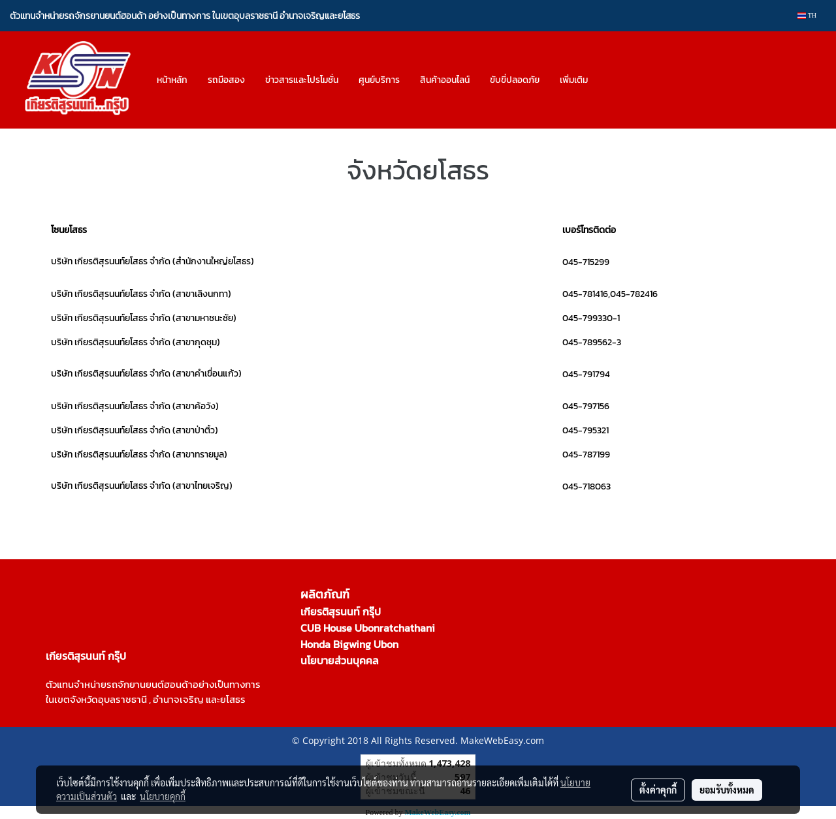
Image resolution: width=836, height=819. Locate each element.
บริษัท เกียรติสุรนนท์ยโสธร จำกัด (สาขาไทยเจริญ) (142, 486)
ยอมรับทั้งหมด (726, 790)
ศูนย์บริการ (379, 80)
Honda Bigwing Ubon (349, 644)
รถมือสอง (226, 80)
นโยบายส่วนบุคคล (339, 660)
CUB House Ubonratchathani (367, 628)
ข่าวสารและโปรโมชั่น (301, 80)
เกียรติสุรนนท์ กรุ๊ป (340, 611)
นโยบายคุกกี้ (162, 796)
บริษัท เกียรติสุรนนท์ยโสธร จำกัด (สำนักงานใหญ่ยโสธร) (152, 261)
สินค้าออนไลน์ (445, 80)
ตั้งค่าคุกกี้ (658, 790)
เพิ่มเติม (574, 80)
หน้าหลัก (172, 80)
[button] (609, 80)
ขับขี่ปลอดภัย (514, 80)
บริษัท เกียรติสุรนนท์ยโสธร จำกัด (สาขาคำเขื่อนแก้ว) (146, 373)
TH (806, 15)
